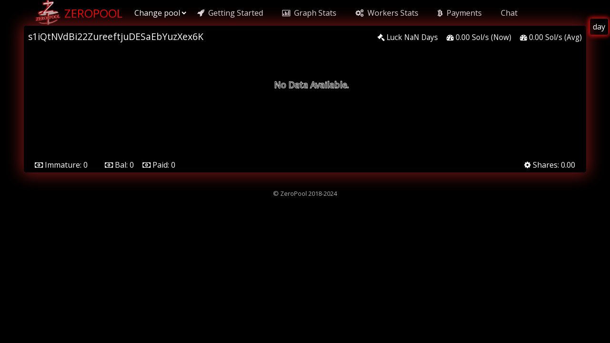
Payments (459, 13)
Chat (509, 13)
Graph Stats (309, 13)
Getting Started (230, 13)
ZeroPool (77, 13)
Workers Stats (387, 13)
